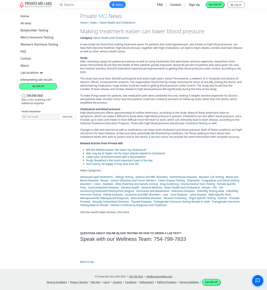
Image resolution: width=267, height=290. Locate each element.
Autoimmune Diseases (183, 177)
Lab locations (32, 73)
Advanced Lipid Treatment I (97, 177)
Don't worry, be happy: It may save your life (112, 164)
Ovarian (222, 198)
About (25, 65)
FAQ (160, 4)
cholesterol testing (196, 123)
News (93, 22)
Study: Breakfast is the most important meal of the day (119, 160)
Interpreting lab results (37, 80)
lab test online (159, 137)
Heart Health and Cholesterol (117, 22)
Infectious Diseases (183, 191)
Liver (165, 194)
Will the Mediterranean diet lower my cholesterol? (116, 149)
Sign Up (194, 4)
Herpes (206, 187)
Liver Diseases (179, 194)
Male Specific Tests (219, 194)
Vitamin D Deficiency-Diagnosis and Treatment (139, 205)
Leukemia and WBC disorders (143, 194)
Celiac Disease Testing (171, 180)
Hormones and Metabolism (152, 191)
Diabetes (108, 184)
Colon (97, 184)
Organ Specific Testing (202, 198)
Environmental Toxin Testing (198, 184)
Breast (104, 180)
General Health (130, 187)
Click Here (123, 212)
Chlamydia (193, 180)
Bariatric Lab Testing (211, 177)
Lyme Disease (198, 194)
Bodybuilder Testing (34, 30)
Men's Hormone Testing (37, 37)
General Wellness (151, 187)
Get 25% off (215, 4)
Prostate (234, 198)
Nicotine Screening (175, 198)
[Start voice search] (117, 4)
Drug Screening (169, 184)
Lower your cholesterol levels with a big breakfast (116, 157)
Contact (175, 4)
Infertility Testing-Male (210, 191)
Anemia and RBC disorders (151, 177)
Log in (236, 4)
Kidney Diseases (113, 194)
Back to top (87, 261)
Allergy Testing (124, 177)
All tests (26, 23)
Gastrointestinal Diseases (103, 187)
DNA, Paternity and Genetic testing (136, 184)
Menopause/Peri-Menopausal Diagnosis (104, 198)
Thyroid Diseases (141, 201)
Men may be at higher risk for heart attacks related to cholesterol (125, 153)
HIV (215, 187)
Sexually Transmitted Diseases (110, 201)
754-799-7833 (170, 239)
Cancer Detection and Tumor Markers (133, 180)
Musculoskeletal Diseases (146, 198)
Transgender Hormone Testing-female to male (182, 201)
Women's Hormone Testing (39, 44)
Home (25, 16)
